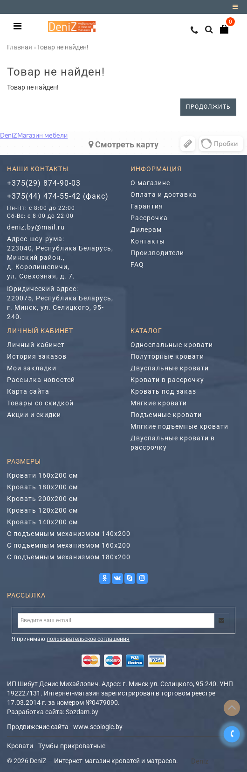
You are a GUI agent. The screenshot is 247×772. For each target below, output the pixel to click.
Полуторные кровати (167, 356)
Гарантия (146, 206)
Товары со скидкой (40, 403)
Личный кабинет (36, 344)
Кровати (20, 746)
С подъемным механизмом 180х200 (68, 557)
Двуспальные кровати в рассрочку (172, 442)
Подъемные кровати (166, 414)
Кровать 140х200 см (42, 522)
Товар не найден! (63, 47)
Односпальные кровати (171, 344)
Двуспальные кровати (169, 368)
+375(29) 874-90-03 (44, 183)
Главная (19, 47)
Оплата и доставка (163, 194)
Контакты (147, 241)
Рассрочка (149, 218)
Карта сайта (28, 391)
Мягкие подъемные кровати (179, 426)
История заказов (37, 356)
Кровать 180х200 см (42, 487)
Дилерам (146, 229)
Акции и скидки (34, 414)
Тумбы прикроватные (71, 746)
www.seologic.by (98, 726)
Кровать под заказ (163, 391)
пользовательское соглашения (88, 639)
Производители (157, 253)
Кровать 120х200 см (42, 510)
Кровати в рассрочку (167, 379)
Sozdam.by (82, 712)
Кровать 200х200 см (42, 498)
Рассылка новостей (41, 379)
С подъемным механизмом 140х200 (68, 533)
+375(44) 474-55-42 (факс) (58, 196)
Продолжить (208, 107)
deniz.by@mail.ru (36, 227)
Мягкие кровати (158, 403)
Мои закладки (31, 368)
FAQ (137, 264)
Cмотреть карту (123, 144)
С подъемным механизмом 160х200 (68, 545)
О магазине (150, 183)
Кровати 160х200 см (42, 475)
